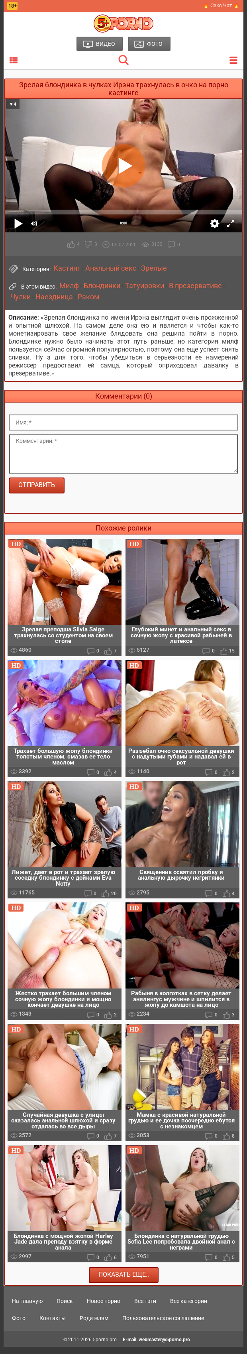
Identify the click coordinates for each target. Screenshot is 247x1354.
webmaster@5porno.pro (164, 1347)
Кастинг (66, 268)
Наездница (54, 297)
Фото (18, 1325)
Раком (88, 297)
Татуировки (144, 286)
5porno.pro (105, 1347)
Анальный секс (110, 268)
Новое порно (103, 1308)
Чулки (20, 297)
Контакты (52, 1325)
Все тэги (145, 1308)
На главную (27, 1308)
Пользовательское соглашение (163, 1325)
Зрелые (154, 268)
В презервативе (195, 286)
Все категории (188, 1308)
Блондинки (102, 286)
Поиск (65, 1308)
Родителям (94, 1325)
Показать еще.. (123, 1281)
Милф (69, 286)
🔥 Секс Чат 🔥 (221, 5)
